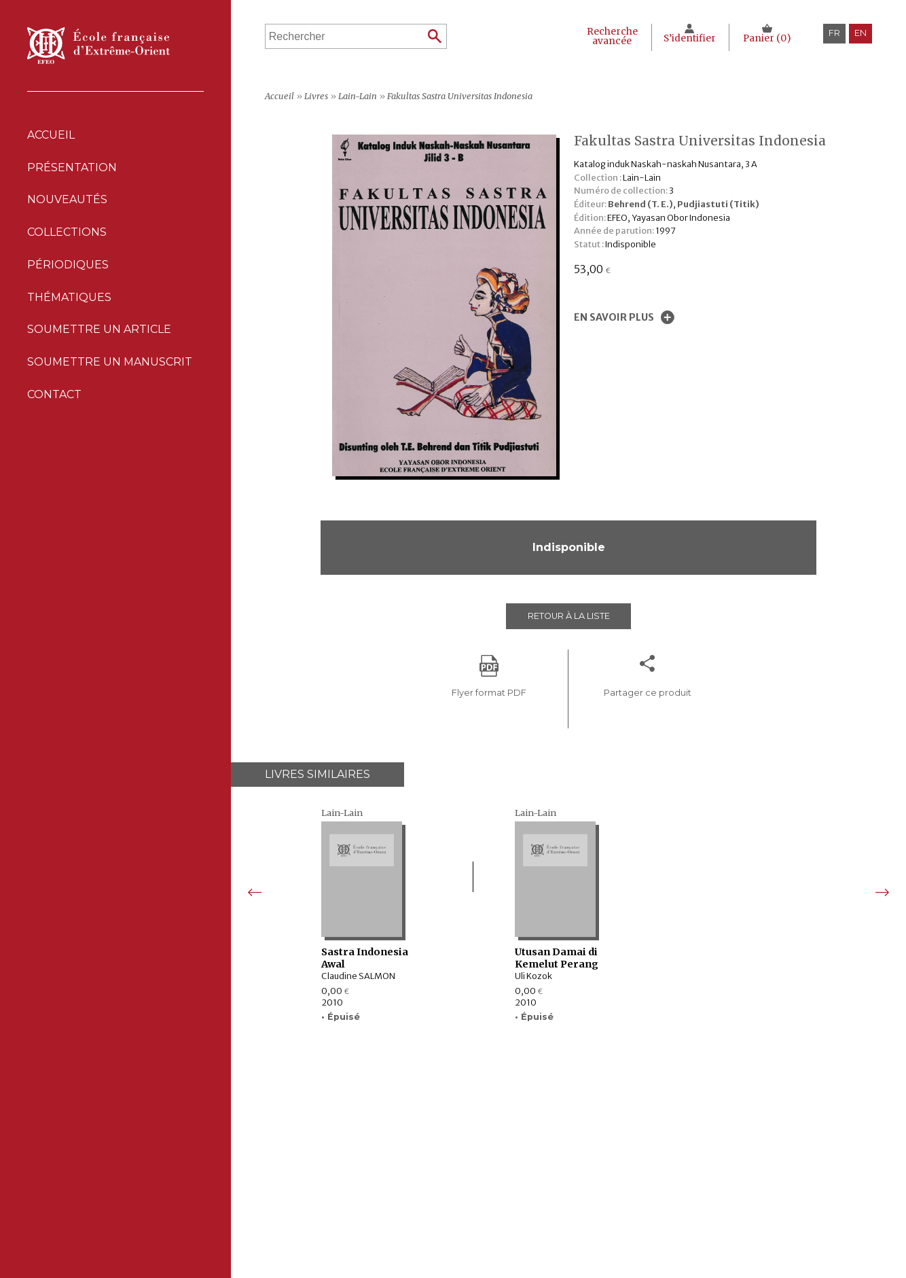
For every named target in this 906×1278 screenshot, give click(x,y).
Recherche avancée (612, 36)
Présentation (72, 167)
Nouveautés (67, 200)
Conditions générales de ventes (606, 1201)
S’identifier (690, 38)
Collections (364, 1173)
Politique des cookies (584, 1188)
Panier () (767, 38)
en (860, 33)
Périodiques (364, 1188)
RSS (543, 1218)
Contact (54, 395)
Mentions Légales (575, 1159)
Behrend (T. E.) (640, 203)
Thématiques (364, 1201)
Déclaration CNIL (573, 1173)
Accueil (51, 134)
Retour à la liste (569, 616)
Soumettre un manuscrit (109, 363)
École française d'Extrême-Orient (98, 45)
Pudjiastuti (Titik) (718, 203)
